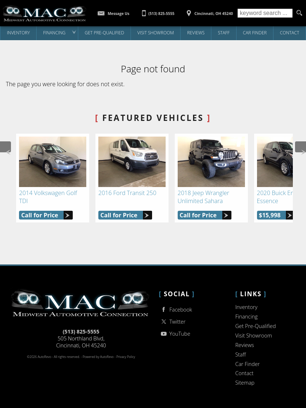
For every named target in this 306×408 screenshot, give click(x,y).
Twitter (172, 321)
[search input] (265, 13)
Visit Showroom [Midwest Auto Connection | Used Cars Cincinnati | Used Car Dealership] (155, 33)
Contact (244, 373)
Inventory (246, 307)
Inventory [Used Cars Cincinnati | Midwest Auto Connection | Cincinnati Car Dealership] (18, 33)
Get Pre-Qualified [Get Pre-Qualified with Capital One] (104, 33)
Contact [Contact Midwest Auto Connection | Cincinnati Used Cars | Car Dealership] (289, 33)
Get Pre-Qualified (255, 326)
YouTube (174, 333)
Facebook (175, 309)
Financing (246, 316)
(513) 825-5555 (81, 331)
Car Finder (247, 364)
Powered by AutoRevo (98, 357)
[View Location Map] (208, 11)
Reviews (196, 33)
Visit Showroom (253, 335)
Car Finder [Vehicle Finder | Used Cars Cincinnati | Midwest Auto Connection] (255, 33)
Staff (224, 33)
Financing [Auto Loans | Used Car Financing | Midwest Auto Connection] (54, 33)
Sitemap (244, 382)
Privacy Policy (125, 357)
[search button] (299, 13)
